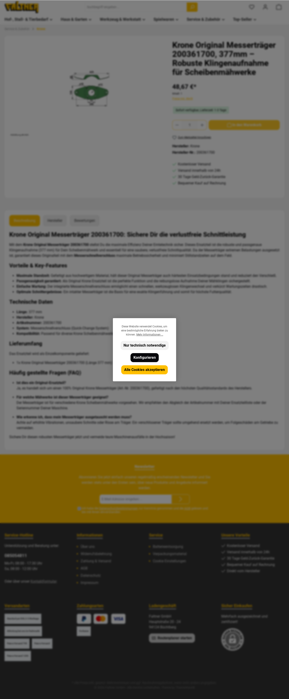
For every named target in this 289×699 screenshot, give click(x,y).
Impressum (89, 583)
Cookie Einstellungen (169, 561)
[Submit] (181, 499)
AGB (187, 508)
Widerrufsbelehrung (96, 554)
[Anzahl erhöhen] (202, 125)
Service (156, 535)
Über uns (88, 546)
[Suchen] (192, 7)
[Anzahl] (190, 125)
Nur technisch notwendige (145, 345)
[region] (86, 89)
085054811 (16, 555)
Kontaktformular (43, 581)
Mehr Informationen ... (149, 334)
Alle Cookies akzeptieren (144, 370)
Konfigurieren (144, 357)
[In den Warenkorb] (244, 125)
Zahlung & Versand (96, 561)
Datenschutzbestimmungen (118, 508)
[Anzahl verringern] (177, 125)
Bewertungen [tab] (84, 220)
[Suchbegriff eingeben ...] (136, 7)
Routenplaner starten (172, 638)
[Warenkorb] (278, 7)
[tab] (24, 220)
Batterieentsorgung (168, 546)
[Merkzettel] (251, 7)
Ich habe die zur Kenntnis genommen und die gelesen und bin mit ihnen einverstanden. (145, 510)
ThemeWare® (185, 687)
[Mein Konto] (265, 7)
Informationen (90, 535)
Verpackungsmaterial (170, 554)
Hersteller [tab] (54, 220)
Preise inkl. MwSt (182, 98)
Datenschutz (91, 575)
